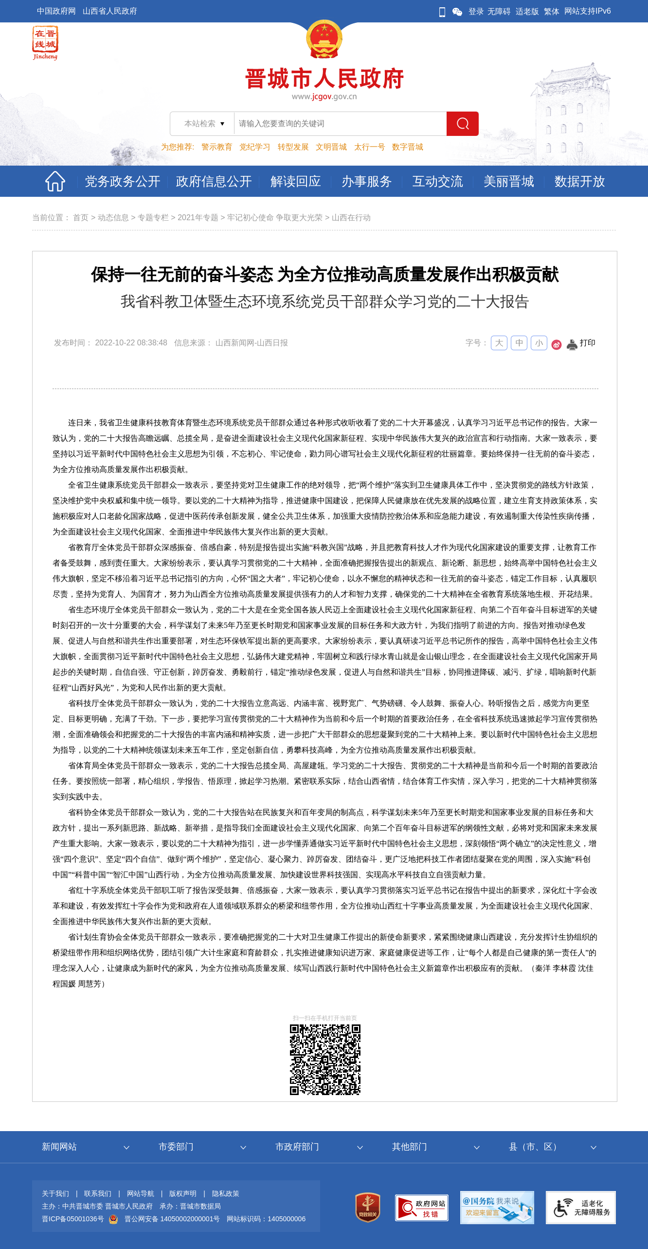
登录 (476, 11)
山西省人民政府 (110, 11)
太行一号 (369, 147)
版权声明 (183, 1193)
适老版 (527, 11)
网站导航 (140, 1193)
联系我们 (97, 1193)
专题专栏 (153, 217)
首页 (81, 217)
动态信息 (113, 217)
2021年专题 (198, 217)
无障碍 (499, 11)
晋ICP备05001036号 (73, 1219)
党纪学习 (254, 147)
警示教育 (217, 147)
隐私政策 (225, 1193)
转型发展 (293, 147)
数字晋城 (407, 147)
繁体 (551, 11)
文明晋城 (331, 147)
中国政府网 (56, 11)
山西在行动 (351, 217)
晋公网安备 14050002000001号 (172, 1219)
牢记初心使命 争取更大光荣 (275, 217)
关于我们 (55, 1193)
